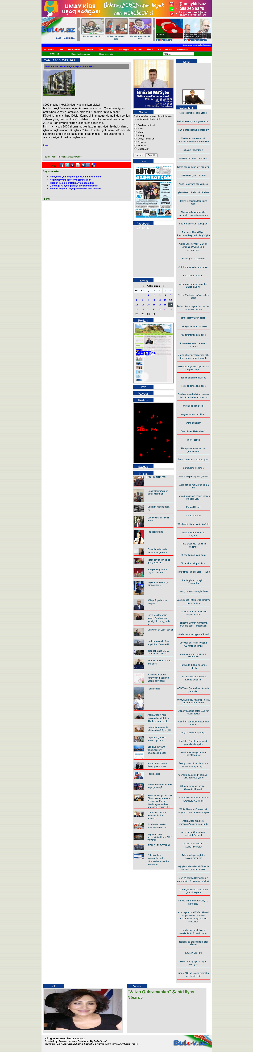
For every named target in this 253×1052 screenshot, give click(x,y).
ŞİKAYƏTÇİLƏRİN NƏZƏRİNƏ (193, 192)
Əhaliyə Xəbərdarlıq (193, 150)
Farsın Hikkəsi (193, 507)
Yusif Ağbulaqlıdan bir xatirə (193, 326)
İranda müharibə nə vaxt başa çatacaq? (160, 786)
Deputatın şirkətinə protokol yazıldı (157, 739)
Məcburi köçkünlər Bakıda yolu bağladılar (72, 183)
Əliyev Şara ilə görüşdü (193, 258)
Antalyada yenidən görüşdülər (193, 267)
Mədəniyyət (143, 149)
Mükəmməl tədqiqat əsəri (193, 335)
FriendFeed (88, 165)
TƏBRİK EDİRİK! (193, 953)
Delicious (93, 165)
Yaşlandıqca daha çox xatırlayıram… (159, 583)
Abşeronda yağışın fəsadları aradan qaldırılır (193, 285)
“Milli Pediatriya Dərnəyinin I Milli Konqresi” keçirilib (193, 368)
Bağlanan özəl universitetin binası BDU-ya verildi (160, 837)
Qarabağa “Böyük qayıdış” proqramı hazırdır (74, 185)
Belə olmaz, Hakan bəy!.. (193, 431)
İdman (140, 132)
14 (143, 304)
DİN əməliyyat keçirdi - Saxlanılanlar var (193, 856)
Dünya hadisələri (146, 138)
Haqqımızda (68, 38)
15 (148, 304)
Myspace (72, 165)
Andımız (160, 34)
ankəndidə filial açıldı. (193, 405)
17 (160, 304)
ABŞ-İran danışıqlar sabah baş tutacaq (193, 723)
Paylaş (46, 145)
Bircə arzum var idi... (193, 275)
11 (165, 300)
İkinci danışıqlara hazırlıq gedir (193, 459)
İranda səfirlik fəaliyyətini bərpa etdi (193, 486)
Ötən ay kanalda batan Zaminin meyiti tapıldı (193, 712)
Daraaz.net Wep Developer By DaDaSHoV (82, 1041)
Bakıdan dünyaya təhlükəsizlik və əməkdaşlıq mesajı (157, 750)
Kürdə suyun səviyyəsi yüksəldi (193, 634)
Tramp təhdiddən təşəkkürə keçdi (193, 202)
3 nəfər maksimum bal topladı (193, 223)
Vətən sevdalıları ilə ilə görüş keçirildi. (159, 561)
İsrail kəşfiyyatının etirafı (193, 318)
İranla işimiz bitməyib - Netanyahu (193, 581)
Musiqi (140, 135)
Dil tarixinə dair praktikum (193, 563)
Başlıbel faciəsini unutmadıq (193, 158)
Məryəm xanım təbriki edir (193, 414)
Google (78, 165)
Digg (83, 165)
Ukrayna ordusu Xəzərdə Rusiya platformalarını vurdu (193, 701)
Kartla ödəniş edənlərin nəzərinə (193, 167)
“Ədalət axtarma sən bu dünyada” (193, 534)
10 (160, 300)
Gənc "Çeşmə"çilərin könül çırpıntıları (158, 492)
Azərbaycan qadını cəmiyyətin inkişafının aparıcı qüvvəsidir (158, 677)
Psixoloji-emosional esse (193, 386)
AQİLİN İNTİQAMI (157, 477)
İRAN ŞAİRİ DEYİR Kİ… (160, 845)
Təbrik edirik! (115, 36)
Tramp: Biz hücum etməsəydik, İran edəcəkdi (157, 815)
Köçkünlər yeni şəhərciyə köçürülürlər (70, 179)
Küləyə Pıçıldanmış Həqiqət (193, 732)
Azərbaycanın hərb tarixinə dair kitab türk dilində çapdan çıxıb (158, 718)
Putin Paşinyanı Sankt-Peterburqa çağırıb (194, 35)
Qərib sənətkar (91, 36)
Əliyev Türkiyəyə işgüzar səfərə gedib (193, 296)
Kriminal (141, 145)
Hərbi (140, 128)
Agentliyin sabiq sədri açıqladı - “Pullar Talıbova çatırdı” (193, 776)
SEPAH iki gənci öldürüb (193, 175)
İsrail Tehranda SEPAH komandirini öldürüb (159, 652)
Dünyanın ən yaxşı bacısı (160, 629)
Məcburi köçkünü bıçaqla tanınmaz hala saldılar (75, 188)
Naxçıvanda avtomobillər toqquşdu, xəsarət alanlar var (208, 45)
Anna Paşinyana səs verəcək (193, 184)
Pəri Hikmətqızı (155, 532)
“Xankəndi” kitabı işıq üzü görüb (193, 524)
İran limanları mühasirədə (193, 377)
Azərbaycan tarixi (146, 125)
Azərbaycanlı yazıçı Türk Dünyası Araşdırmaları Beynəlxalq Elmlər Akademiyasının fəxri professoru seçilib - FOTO (160, 801)
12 (170, 300)
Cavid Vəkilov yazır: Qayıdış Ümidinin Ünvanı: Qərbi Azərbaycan (193, 246)
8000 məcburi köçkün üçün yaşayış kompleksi (69, 66)
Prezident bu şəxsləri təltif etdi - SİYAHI (193, 943)
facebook (62, 165)
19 (170, 304)
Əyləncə (141, 142)
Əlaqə (58, 38)
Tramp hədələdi (193, 515)
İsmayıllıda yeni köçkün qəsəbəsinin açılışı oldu (75, 176)
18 (165, 304)
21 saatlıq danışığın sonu (193, 555)
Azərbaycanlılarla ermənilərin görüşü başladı (193, 891)
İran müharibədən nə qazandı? (193, 130)
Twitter (67, 165)
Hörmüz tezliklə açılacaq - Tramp (193, 571)
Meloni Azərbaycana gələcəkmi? (193, 121)
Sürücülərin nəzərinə (193, 468)
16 (154, 304)
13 (136, 304)
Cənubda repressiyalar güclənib (193, 476)
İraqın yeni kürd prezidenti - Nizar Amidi (193, 655)
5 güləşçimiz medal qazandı (193, 113)
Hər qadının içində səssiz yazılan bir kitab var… (139, 38)
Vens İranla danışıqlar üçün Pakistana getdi (193, 753)
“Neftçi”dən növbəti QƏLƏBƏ (193, 591)
